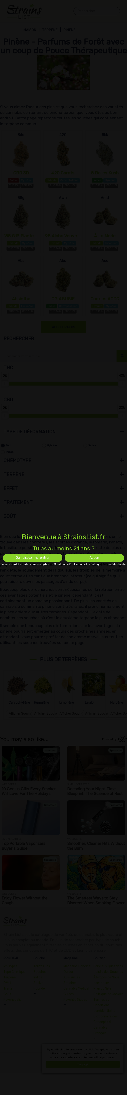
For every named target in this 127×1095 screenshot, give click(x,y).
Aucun (94, 558)
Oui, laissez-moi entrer (33, 558)
